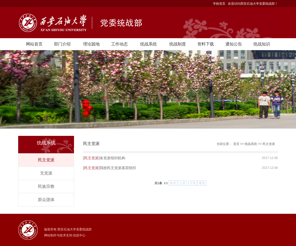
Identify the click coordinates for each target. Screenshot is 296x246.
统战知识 (261, 44)
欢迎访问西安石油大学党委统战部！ (253, 3)
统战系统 (148, 44)
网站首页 (34, 44)
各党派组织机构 (112, 158)
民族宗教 (46, 186)
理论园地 (91, 44)
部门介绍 (62, 44)
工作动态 (119, 44)
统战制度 (177, 44)
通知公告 (233, 44)
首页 (236, 144)
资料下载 (205, 44)
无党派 (46, 173)
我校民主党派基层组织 (118, 168)
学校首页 (219, 3)
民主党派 (46, 160)
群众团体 (46, 199)
